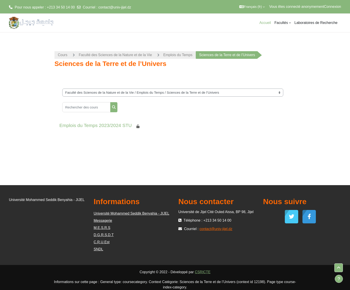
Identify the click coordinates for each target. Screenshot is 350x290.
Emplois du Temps (177, 55)
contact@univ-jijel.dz (114, 7)
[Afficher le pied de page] (339, 279)
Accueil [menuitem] (265, 23)
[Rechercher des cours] (86, 107)
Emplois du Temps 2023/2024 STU (95, 125)
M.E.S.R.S (102, 228)
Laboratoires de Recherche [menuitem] (316, 23)
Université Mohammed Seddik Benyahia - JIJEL (131, 213)
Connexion (332, 6)
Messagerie (103, 220)
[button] (252, 6)
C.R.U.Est (102, 242)
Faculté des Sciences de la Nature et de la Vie (115, 55)
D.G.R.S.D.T (104, 235)
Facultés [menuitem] (281, 23)
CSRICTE (202, 272)
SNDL (98, 249)
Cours (62, 55)
